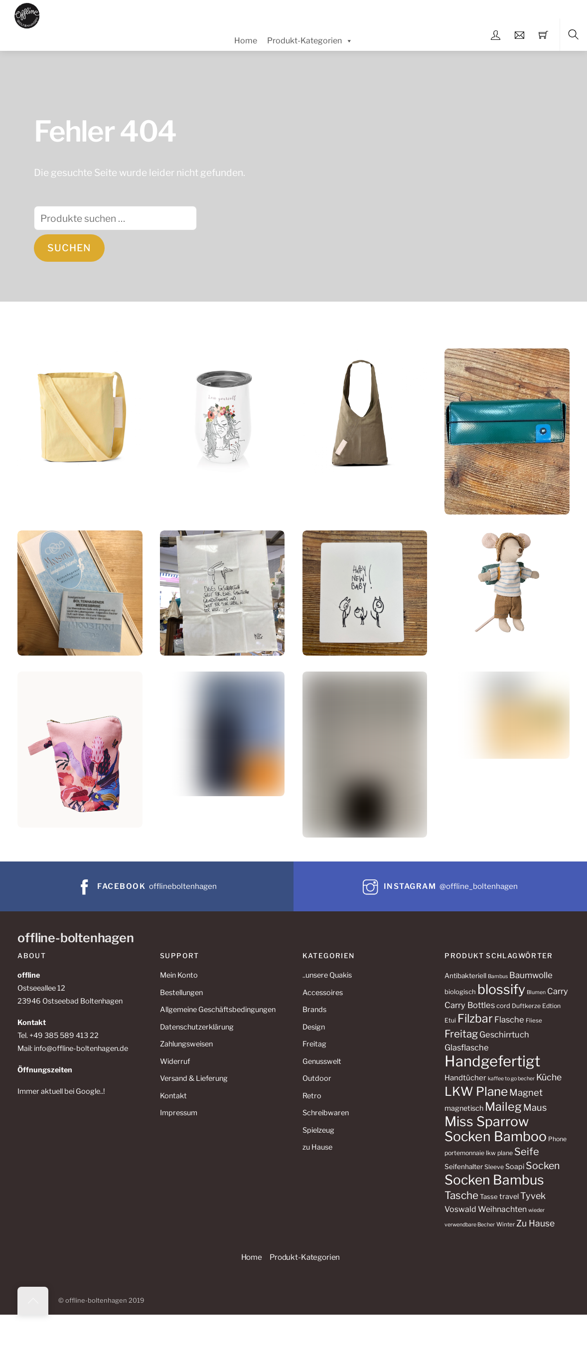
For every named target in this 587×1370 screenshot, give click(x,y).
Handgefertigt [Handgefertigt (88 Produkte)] (492, 1061)
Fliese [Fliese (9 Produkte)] (534, 1020)
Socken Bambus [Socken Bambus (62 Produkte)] (494, 1180)
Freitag (314, 1043)
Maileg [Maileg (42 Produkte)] (503, 1106)
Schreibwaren (325, 1112)
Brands (314, 1009)
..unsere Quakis (327, 975)
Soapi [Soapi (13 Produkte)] (514, 1166)
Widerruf (175, 1061)
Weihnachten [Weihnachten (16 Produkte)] (502, 1209)
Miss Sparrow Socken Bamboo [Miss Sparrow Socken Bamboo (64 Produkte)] (495, 1129)
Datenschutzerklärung (197, 1027)
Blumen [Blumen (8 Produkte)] (536, 992)
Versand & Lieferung (194, 1078)
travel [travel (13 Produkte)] (509, 1196)
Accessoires (322, 992)
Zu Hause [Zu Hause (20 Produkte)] (535, 1223)
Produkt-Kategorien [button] (305, 1257)
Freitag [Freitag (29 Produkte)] (461, 1034)
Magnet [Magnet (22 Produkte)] (526, 1092)
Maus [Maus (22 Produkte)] (535, 1107)
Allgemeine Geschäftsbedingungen (218, 1009)
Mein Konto (179, 975)
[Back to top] (32, 1301)
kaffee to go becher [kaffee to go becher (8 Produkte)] (511, 1078)
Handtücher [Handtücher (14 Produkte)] (465, 1077)
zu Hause (317, 1147)
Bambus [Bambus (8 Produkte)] (498, 976)
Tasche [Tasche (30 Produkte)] (461, 1195)
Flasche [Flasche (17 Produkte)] (509, 1020)
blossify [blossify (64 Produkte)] (501, 989)
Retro (311, 1095)
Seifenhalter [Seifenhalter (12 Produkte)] (463, 1167)
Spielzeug (318, 1130)
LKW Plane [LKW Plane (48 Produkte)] (476, 1091)
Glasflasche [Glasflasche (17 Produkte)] (466, 1047)
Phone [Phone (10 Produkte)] (557, 1139)
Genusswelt (321, 1061)
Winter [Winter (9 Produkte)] (505, 1224)
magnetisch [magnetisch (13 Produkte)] (463, 1108)
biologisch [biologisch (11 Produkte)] (460, 992)
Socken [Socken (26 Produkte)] (543, 1166)
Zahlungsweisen (186, 1043)
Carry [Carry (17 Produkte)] (557, 991)
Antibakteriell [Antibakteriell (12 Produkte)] (465, 976)
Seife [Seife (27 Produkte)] (526, 1152)
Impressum (178, 1112)
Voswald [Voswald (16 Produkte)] (460, 1209)
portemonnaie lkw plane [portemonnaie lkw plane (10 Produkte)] (478, 1153)
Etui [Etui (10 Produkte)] (450, 1020)
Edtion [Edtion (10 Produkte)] (551, 1006)
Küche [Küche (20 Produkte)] (549, 1077)
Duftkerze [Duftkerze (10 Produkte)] (526, 1006)
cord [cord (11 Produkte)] (503, 1006)
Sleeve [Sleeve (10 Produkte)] (494, 1167)
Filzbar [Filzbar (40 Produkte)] (475, 1019)
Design (313, 1027)
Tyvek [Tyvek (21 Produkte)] (533, 1196)
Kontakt (173, 1095)
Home (245, 40)
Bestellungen (181, 992)
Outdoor (316, 1078)
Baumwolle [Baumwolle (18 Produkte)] (531, 975)
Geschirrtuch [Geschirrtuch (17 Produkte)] (504, 1034)
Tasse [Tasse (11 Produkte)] (489, 1196)
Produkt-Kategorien (310, 41)
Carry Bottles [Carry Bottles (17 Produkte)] (469, 1005)
